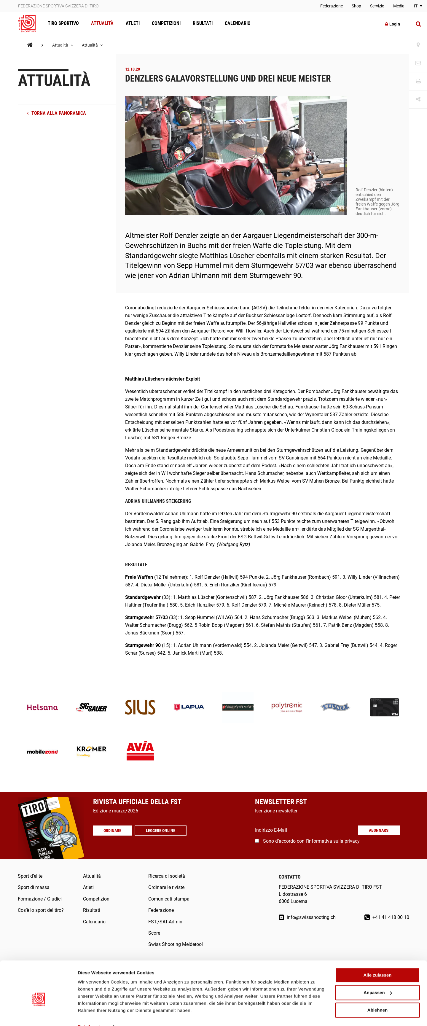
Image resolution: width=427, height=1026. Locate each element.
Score (154, 933)
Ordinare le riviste (166, 887)
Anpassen (378, 980)
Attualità (101, 24)
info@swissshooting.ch (307, 917)
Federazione (331, 6)
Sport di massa (34, 887)
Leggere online (161, 830)
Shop (356, 6)
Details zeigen (93, 1014)
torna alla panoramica (56, 113)
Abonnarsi (379, 830)
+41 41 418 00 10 (386, 917)
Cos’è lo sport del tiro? (41, 910)
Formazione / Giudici (40, 899)
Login (392, 24)
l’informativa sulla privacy (332, 841)
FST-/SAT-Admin (165, 922)
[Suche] (418, 24)
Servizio (377, 6)
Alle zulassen (377, 962)
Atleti (132, 24)
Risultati (201, 24)
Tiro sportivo (63, 24)
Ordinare (113, 830)
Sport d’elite (30, 876)
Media (398, 6)
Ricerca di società (166, 876)
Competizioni (165, 24)
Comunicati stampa (168, 899)
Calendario (236, 24)
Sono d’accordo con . (312, 841)
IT (418, 6)
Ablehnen (377, 997)
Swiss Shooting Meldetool (175, 944)
